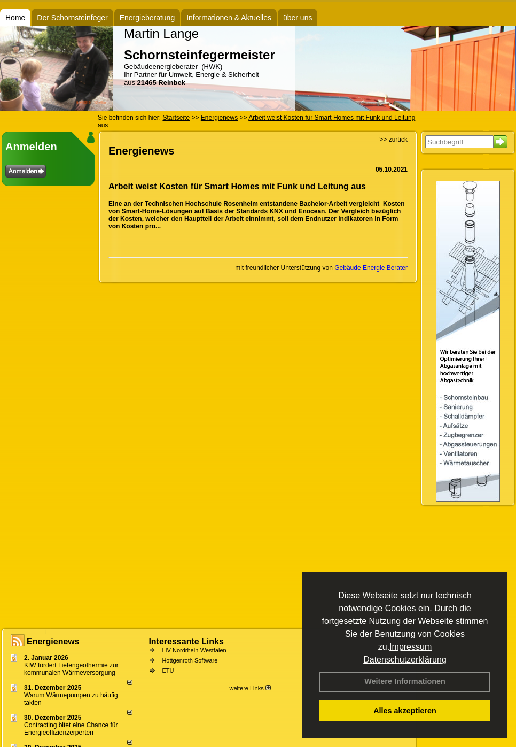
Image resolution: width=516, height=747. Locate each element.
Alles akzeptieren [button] (404, 710)
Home (15, 17)
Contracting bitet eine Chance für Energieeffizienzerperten (71, 728)
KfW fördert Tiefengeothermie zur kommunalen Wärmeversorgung (71, 668)
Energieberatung (147, 17)
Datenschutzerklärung (405, 659)
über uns (297, 17)
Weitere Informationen (404, 681)
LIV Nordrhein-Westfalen (194, 650)
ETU (168, 670)
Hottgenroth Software (189, 660)
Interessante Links (186, 641)
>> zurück (393, 139)
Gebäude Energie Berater (371, 268)
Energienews (53, 641)
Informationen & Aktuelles (228, 17)
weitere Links (249, 688)
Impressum (410, 646)
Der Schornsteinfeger (72, 17)
